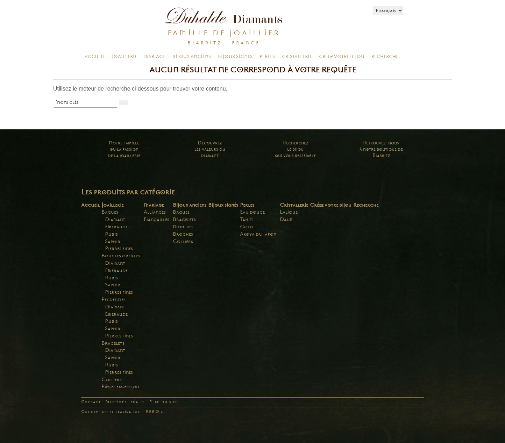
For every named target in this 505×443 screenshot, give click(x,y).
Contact (91, 402)
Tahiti (247, 219)
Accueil (95, 56)
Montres (183, 226)
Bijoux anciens (191, 56)
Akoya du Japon (258, 234)
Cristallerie (297, 56)
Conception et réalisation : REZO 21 (123, 411)
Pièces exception (120, 386)
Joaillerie (124, 56)
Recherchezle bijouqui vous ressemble (295, 149)
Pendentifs (113, 299)
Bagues (109, 212)
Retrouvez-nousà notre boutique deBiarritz (381, 149)
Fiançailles (156, 219)
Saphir (112, 241)
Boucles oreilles (120, 255)
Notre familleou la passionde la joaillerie (124, 149)
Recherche (384, 56)
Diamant (115, 219)
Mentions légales (125, 402)
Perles (267, 56)
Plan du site (163, 402)
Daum (287, 219)
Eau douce (252, 212)
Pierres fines (119, 248)
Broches (183, 234)
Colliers (111, 379)
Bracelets (113, 343)
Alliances (155, 212)
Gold (246, 226)
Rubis (111, 234)
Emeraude (116, 226)
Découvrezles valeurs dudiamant (209, 149)
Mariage (154, 56)
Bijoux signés (235, 56)
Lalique (289, 212)
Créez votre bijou (341, 56)
